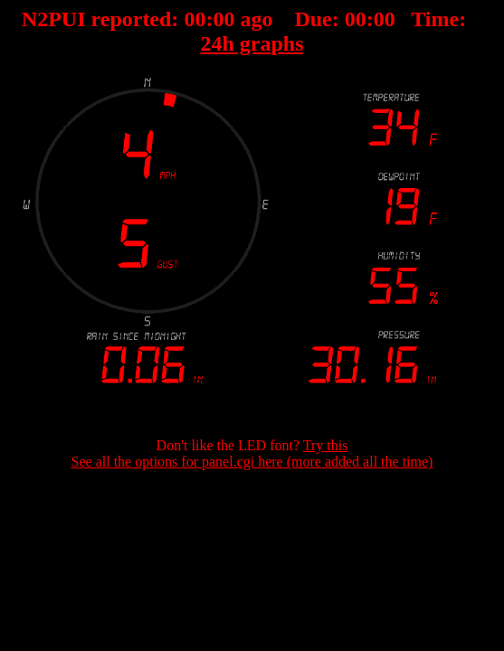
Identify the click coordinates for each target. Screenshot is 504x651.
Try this (325, 445)
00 (194, 19)
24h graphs (251, 43)
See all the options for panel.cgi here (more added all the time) (252, 461)
